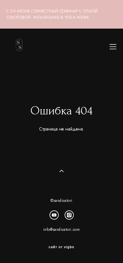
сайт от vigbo (61, 247)
